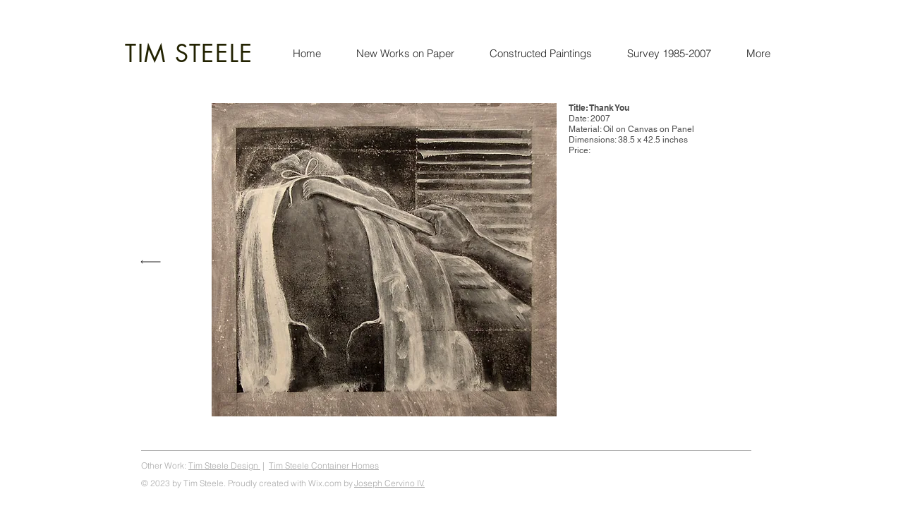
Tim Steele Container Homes (324, 465)
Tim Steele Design (224, 465)
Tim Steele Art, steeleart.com (698, 465)
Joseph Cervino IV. (389, 483)
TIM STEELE (189, 53)
